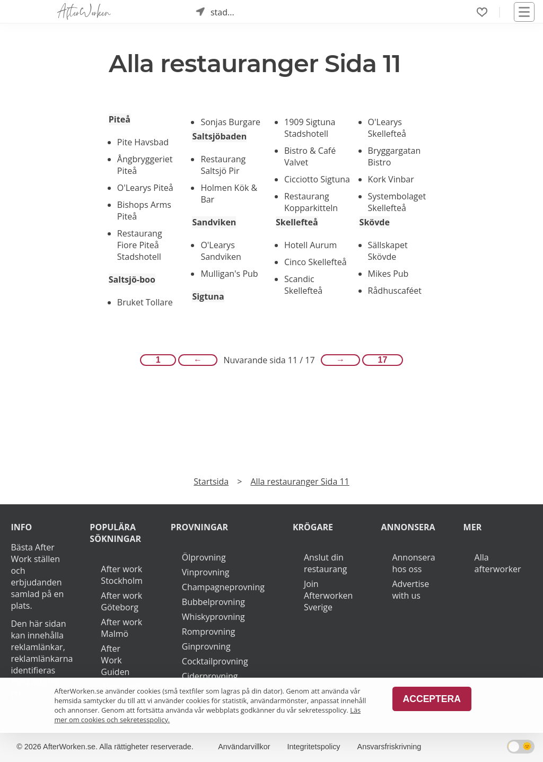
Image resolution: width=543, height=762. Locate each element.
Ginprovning (206, 646)
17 (383, 359)
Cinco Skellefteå (315, 262)
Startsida (211, 481)
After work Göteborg (121, 601)
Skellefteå (297, 222)
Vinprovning (206, 572)
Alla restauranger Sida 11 (299, 481)
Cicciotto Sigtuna (317, 179)
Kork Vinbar (391, 179)
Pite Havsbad (143, 142)
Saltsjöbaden (219, 136)
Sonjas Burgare (230, 122)
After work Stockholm (121, 574)
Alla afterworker (498, 563)
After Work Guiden (115, 660)
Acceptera (432, 699)
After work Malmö (121, 628)
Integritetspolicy (313, 746)
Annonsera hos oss (413, 563)
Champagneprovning (223, 587)
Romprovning (208, 631)
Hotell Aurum (310, 245)
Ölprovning (204, 557)
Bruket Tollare (145, 302)
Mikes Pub (388, 273)
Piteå (119, 119)
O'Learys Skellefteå (387, 127)
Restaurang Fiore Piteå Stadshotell (139, 244)
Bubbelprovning (213, 602)
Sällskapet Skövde (388, 250)
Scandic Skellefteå (303, 284)
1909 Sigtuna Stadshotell (309, 127)
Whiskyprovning (213, 617)
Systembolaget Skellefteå (397, 202)
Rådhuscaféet (395, 290)
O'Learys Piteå (145, 188)
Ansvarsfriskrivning (389, 746)
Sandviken (214, 222)
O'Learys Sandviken (220, 250)
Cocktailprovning (215, 661)
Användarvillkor (244, 746)
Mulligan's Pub (229, 273)
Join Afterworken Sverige (328, 595)
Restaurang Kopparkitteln (311, 202)
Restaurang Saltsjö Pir (223, 165)
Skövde (375, 222)
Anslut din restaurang (325, 563)
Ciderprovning (210, 676)
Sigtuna (208, 296)
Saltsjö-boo (132, 279)
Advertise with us (410, 589)
